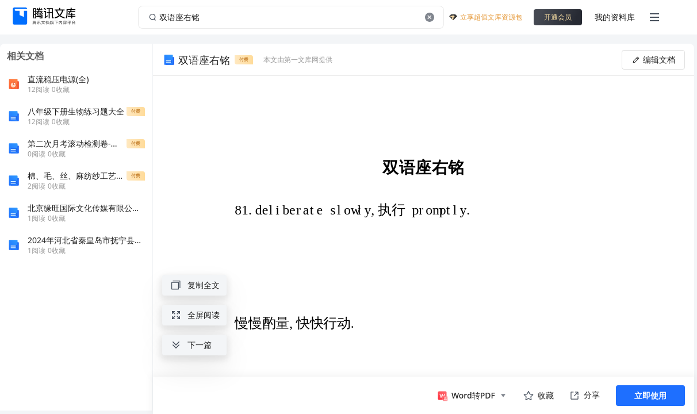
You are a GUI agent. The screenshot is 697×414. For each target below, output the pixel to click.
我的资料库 (615, 17)
